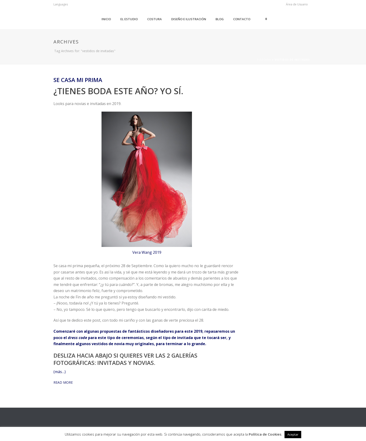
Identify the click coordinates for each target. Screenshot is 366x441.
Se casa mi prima (77, 80)
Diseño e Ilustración (188, 19)
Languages (60, 4)
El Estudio (129, 19)
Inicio (106, 19)
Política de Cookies (265, 434)
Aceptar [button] (292, 434)
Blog (220, 19)
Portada (264, 59)
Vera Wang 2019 (146, 252)
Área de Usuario (297, 4)
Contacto (241, 19)
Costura (154, 19)
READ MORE (63, 382)
